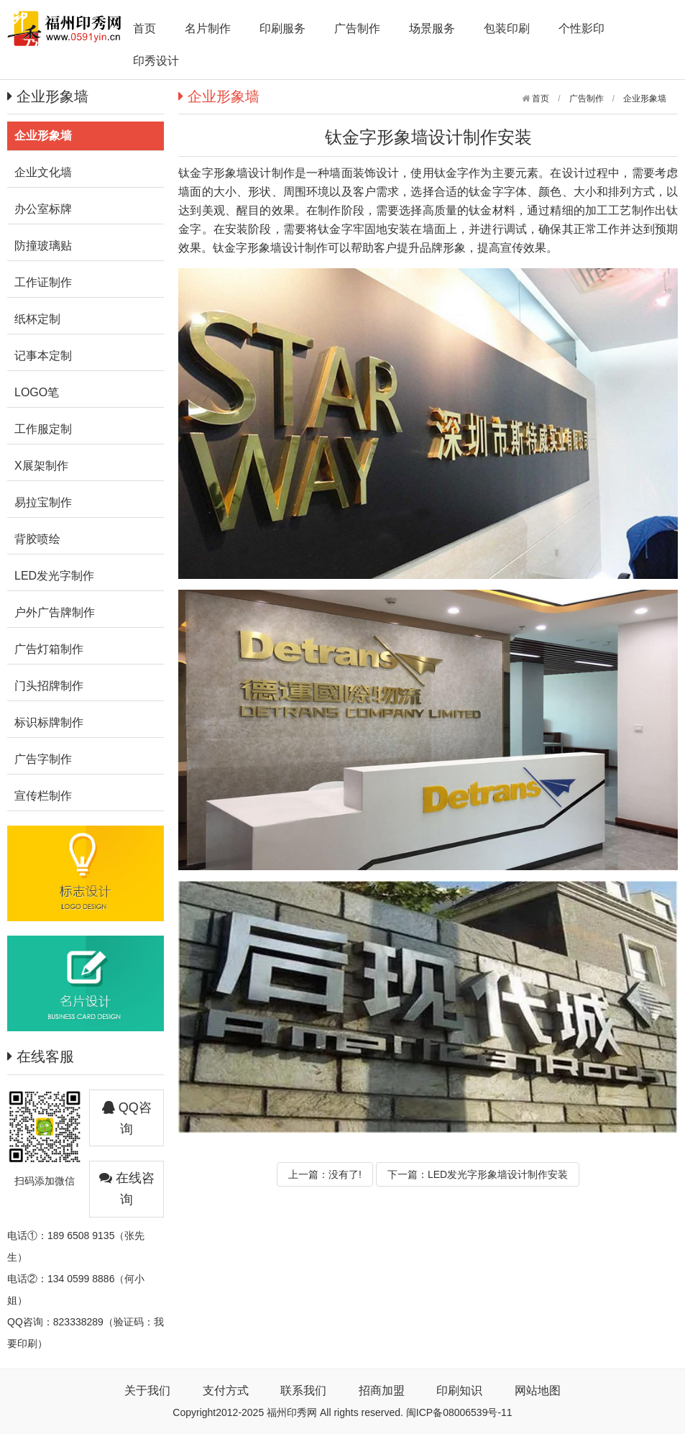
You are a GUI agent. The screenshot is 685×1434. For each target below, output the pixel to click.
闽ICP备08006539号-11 (459, 1412)
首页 (144, 28)
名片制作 (208, 28)
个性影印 (581, 28)
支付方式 (226, 1390)
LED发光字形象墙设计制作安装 (498, 1174)
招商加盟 (382, 1390)
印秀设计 (156, 61)
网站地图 (538, 1390)
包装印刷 (507, 28)
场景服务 (432, 28)
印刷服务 (282, 28)
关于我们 (147, 1390)
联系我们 (303, 1390)
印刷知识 (459, 1390)
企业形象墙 (644, 98)
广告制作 (357, 28)
